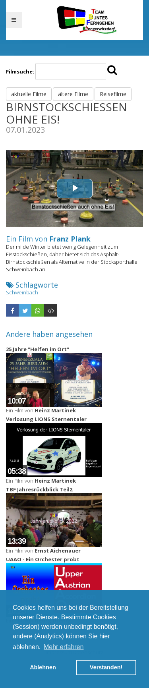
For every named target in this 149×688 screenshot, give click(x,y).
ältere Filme (73, 94)
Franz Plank (70, 239)
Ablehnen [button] (43, 667)
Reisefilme (113, 94)
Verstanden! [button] (106, 667)
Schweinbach (22, 292)
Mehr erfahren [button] (64, 647)
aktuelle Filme (28, 94)
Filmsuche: (20, 71)
